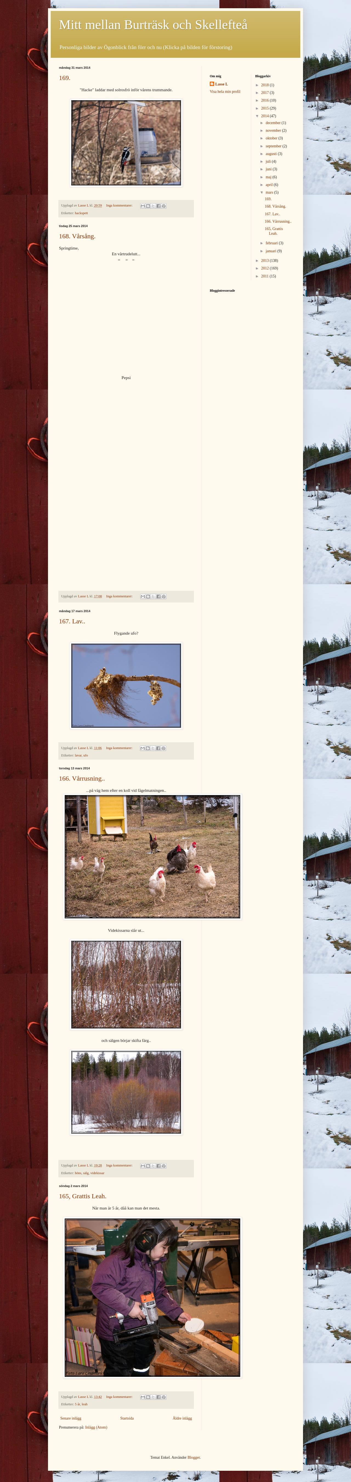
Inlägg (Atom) (96, 1427)
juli (269, 161)
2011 (265, 276)
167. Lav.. (72, 621)
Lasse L (221, 84)
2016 (265, 100)
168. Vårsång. (77, 236)
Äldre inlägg (182, 1418)
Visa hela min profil (225, 92)
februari (272, 243)
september (274, 146)
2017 (265, 93)
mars (270, 192)
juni (269, 169)
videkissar (97, 1173)
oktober (272, 138)
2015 (265, 108)
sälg (86, 1173)
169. (64, 77)
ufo (85, 755)
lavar (78, 755)
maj (269, 177)
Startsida (127, 1418)
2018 (265, 85)
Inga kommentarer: (119, 205)
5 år (77, 1404)
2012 (265, 268)
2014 (265, 116)
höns (78, 1173)
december (274, 123)
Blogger (194, 1457)
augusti (272, 154)
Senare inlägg (70, 1418)
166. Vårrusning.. (82, 778)
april (270, 185)
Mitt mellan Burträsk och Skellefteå (153, 24)
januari (271, 251)
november (274, 130)
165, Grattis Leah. (82, 1196)
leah (84, 1404)
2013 (265, 261)
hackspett (81, 213)
